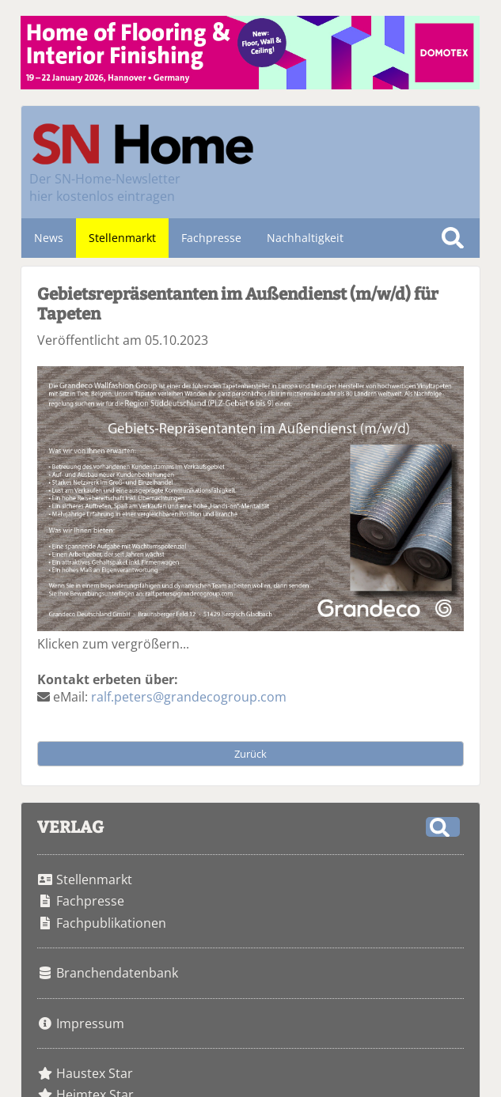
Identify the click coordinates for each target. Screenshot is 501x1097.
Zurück (250, 754)
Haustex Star (94, 1073)
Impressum (90, 1023)
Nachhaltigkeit (305, 237)
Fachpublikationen (111, 923)
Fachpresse (211, 237)
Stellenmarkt (122, 237)
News (48, 237)
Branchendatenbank (117, 973)
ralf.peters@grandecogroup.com (189, 696)
